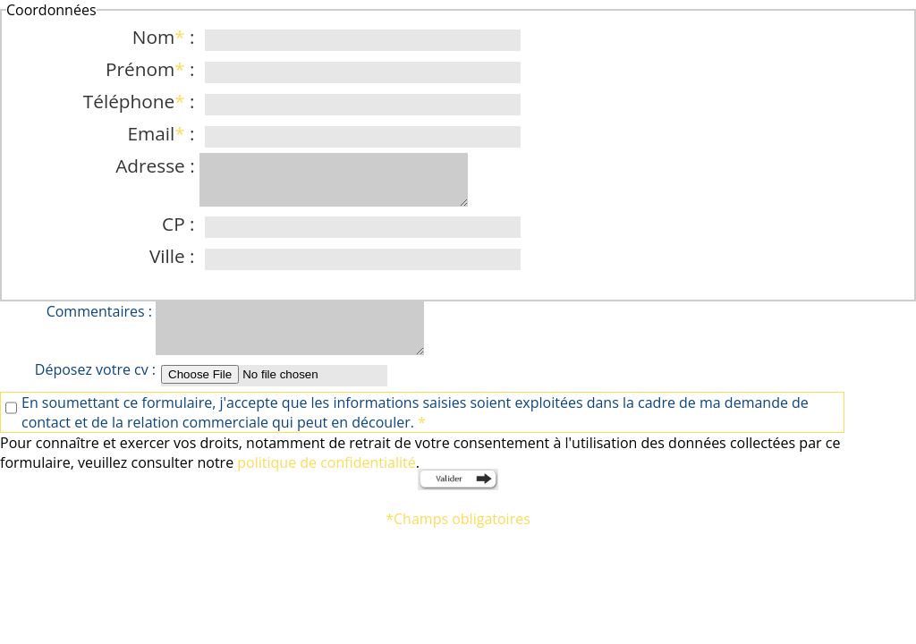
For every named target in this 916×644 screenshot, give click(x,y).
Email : (163, 133)
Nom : (165, 36)
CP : (180, 223)
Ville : (174, 255)
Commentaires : (101, 311)
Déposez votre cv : (95, 369)
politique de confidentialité (326, 462)
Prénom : (152, 68)
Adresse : (157, 165)
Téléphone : (141, 101)
